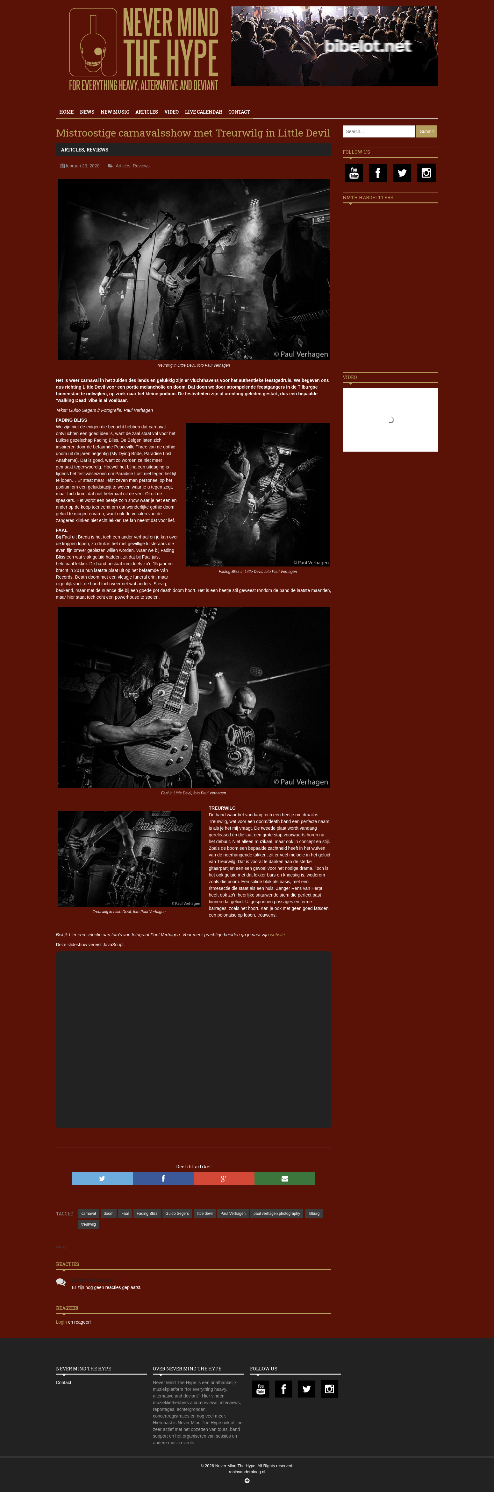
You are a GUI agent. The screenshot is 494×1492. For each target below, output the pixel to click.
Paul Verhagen (233, 1213)
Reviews (97, 149)
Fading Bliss (147, 1213)
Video (171, 112)
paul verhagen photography (277, 1213)
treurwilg (89, 1224)
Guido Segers (177, 1213)
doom (108, 1213)
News (87, 112)
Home (66, 112)
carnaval (89, 1213)
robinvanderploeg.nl (247, 1471)
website (277, 934)
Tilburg (313, 1213)
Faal (125, 1213)
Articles (146, 112)
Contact (239, 112)
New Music (115, 112)
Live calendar (203, 112)
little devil (204, 1213)
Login (62, 1322)
